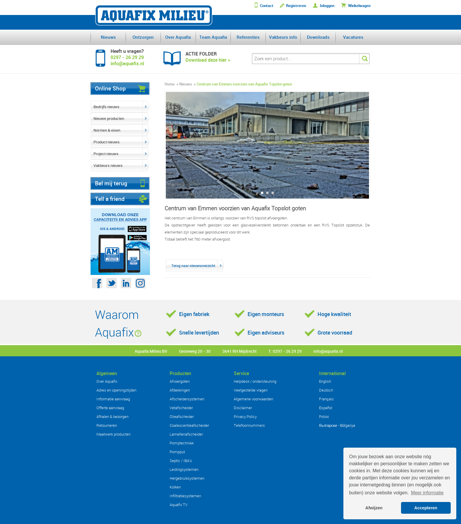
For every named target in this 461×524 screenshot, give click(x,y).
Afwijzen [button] (374, 507)
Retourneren (106, 425)
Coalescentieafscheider (189, 425)
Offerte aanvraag (110, 407)
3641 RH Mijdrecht (239, 351)
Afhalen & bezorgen (112, 416)
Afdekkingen (180, 390)
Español (325, 407)
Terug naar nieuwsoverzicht (193, 265)
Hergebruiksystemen (187, 478)
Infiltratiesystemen (185, 495)
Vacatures (353, 37)
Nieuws (108, 37)
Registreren (296, 6)
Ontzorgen (143, 37)
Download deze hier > (208, 60)
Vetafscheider (181, 407)
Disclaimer (243, 407)
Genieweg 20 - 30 (195, 351)
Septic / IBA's (181, 460)
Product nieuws (106, 142)
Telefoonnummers (249, 425)
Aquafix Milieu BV (151, 351)
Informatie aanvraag (113, 399)
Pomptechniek (182, 443)
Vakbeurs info (283, 37)
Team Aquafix (213, 37)
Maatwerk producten (113, 434)
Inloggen (327, 6)
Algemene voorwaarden (253, 399)
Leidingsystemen (184, 469)
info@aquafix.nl (328, 351)
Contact (266, 6)
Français (326, 399)
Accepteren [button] (425, 507)
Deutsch (326, 390)
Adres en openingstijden (116, 390)
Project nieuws (105, 153)
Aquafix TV (179, 504)
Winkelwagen (359, 6)
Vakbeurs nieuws (108, 165)
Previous (167, 147)
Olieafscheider (182, 416)
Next (367, 147)
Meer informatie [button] (427, 492)
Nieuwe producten (108, 118)
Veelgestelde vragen (251, 390)
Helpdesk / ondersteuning (255, 381)
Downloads (318, 37)
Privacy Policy (245, 416)
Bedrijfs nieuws (106, 106)
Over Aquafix (178, 37)
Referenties (248, 37)
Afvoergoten (180, 381)
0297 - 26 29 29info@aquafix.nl (127, 60)
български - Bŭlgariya (337, 425)
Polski (324, 416)
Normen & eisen (106, 130)
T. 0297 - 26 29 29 (285, 351)
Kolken (175, 487)
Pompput (177, 451)
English (325, 381)
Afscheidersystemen (187, 399)
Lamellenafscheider (186, 434)
